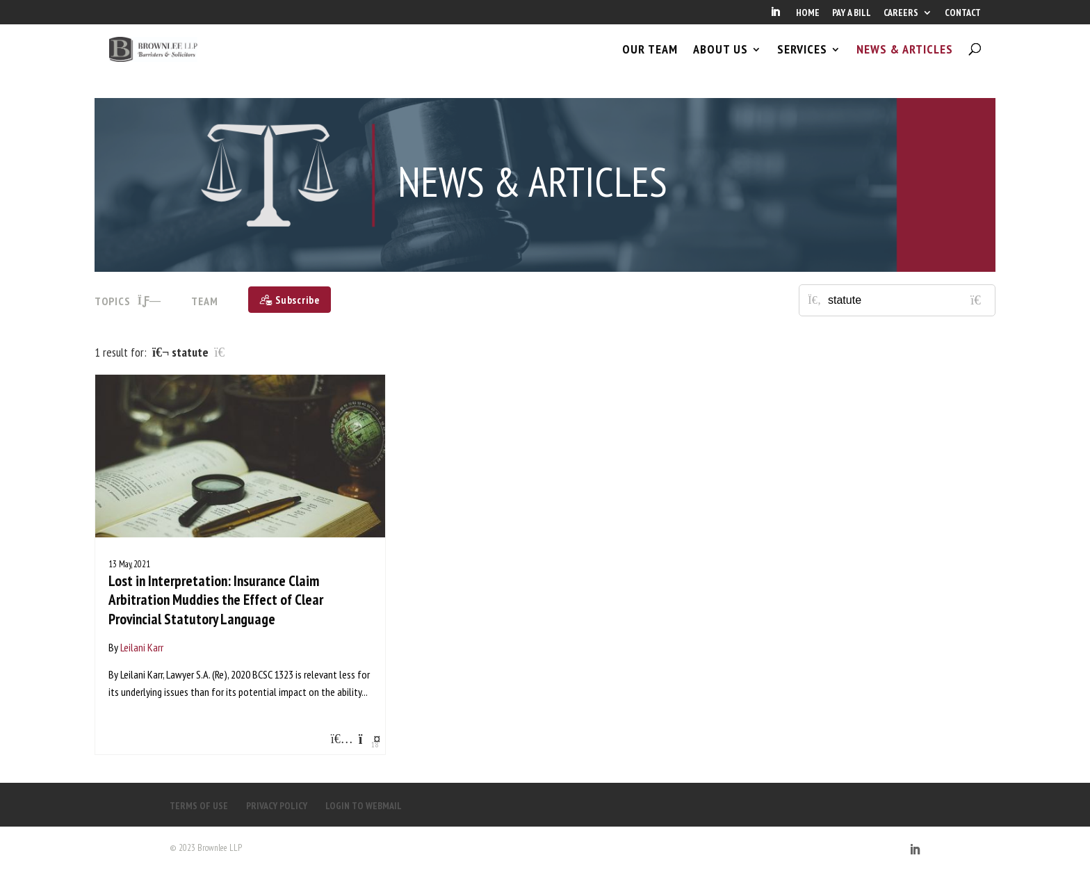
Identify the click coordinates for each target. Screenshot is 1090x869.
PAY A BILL (851, 13)
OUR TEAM (650, 61)
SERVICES (802, 61)
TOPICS (128, 301)
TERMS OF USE (199, 805)
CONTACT (963, 13)
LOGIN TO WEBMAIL (363, 805)
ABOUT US (720, 61)
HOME (808, 13)
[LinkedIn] (775, 16)
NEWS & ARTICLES (904, 61)
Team (204, 301)
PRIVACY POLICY (276, 805)
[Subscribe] (289, 299)
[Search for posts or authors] (906, 300)
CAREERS (901, 13)
